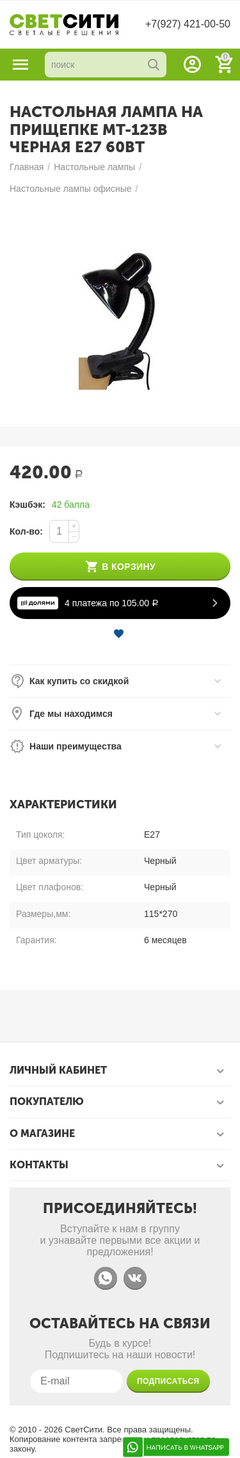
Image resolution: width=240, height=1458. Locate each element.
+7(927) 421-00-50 (187, 24)
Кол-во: (26, 531)
